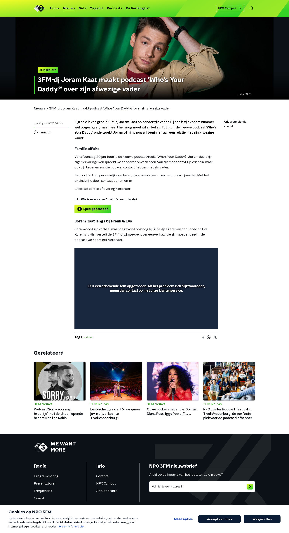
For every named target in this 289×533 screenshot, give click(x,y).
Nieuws (69, 8)
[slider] (146, 311)
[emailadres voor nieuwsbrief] (202, 486)
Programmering (46, 476)
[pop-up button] (201, 321)
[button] (251, 8)
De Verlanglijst (138, 8)
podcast (88, 337)
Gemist (39, 498)
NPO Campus (230, 8)
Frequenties (43, 491)
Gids (82, 8)
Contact (102, 476)
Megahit (96, 8)
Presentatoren (45, 483)
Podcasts (114, 8)
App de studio (107, 491)
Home (55, 8)
